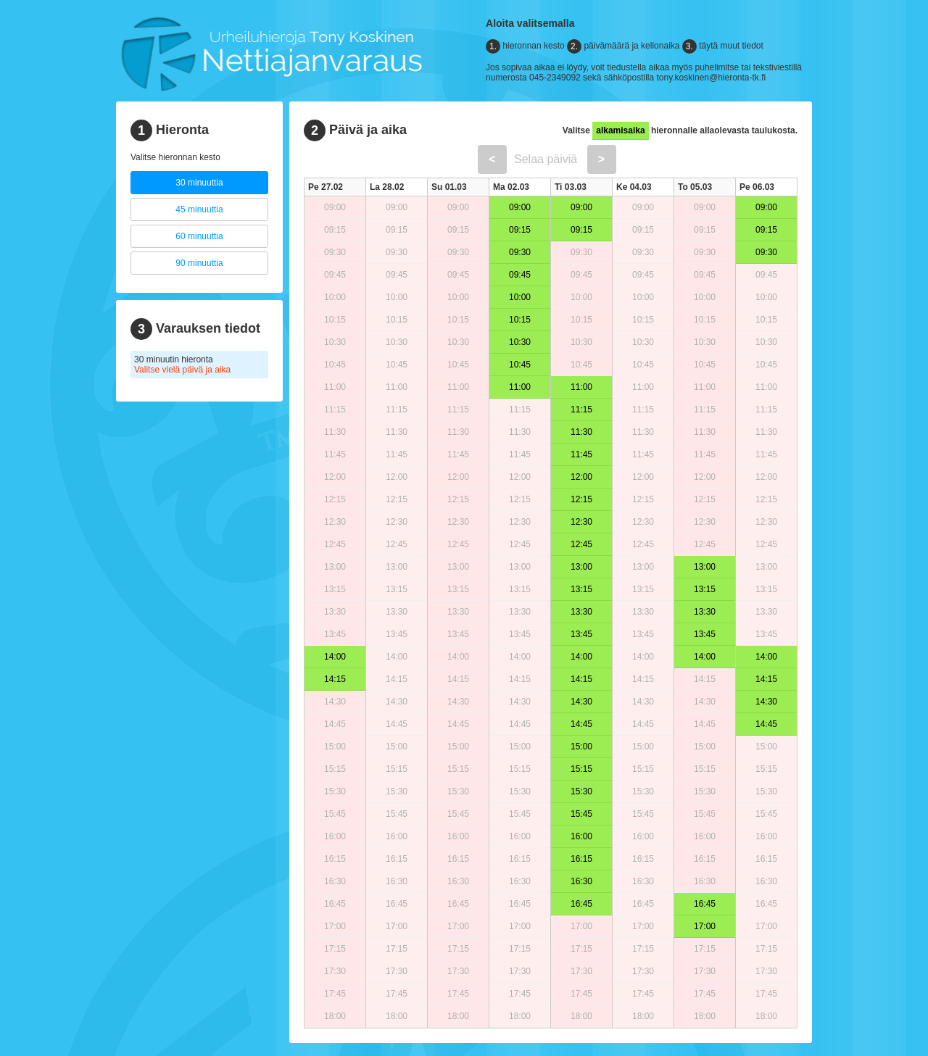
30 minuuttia (199, 183)
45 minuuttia (199, 209)
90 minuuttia (199, 263)
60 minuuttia (199, 236)
